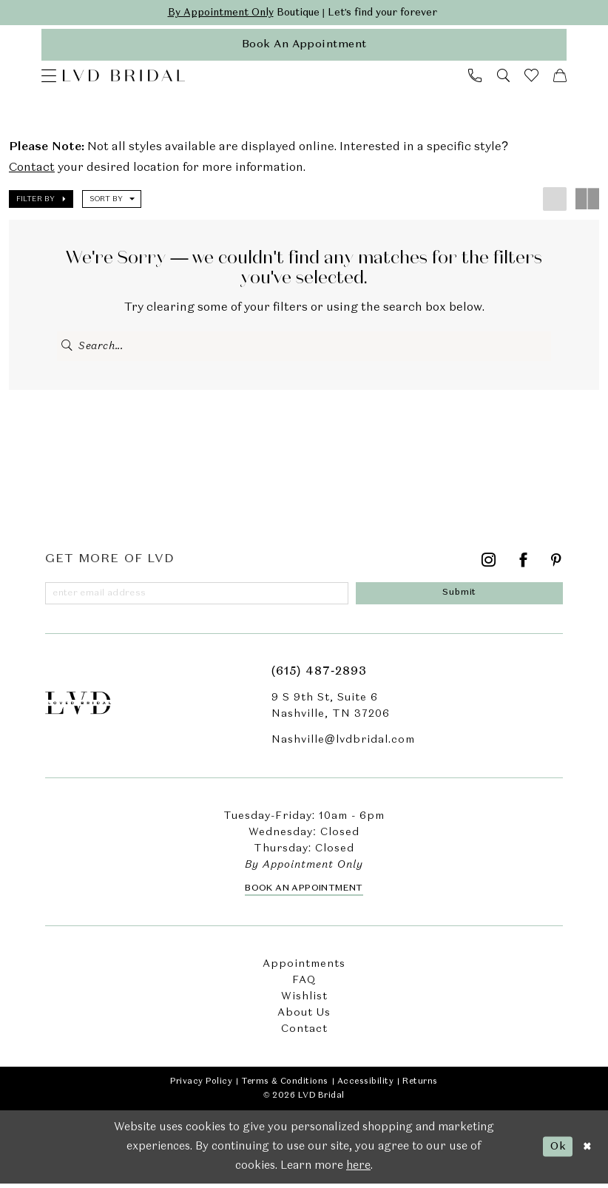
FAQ (304, 984)
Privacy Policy (201, 1086)
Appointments (304, 968)
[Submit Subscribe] (462, 597)
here (358, 1171)
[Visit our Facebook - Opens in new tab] (524, 565)
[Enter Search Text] (304, 348)
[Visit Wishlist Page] (531, 77)
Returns (420, 1086)
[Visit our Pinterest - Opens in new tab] (556, 564)
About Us (304, 1017)
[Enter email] (199, 597)
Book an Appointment (304, 892)
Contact (32, 170)
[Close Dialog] (586, 1151)
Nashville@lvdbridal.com (343, 744)
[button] (49, 77)
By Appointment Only (215, 13)
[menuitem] (49, 77)
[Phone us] (475, 77)
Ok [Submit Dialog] (556, 1150)
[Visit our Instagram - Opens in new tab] (489, 565)
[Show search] (503, 77)
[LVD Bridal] (124, 78)
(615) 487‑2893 (319, 676)
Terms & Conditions (284, 1086)
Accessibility (365, 1086)
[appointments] (304, 46)
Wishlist (304, 1001)
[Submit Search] (67, 348)
